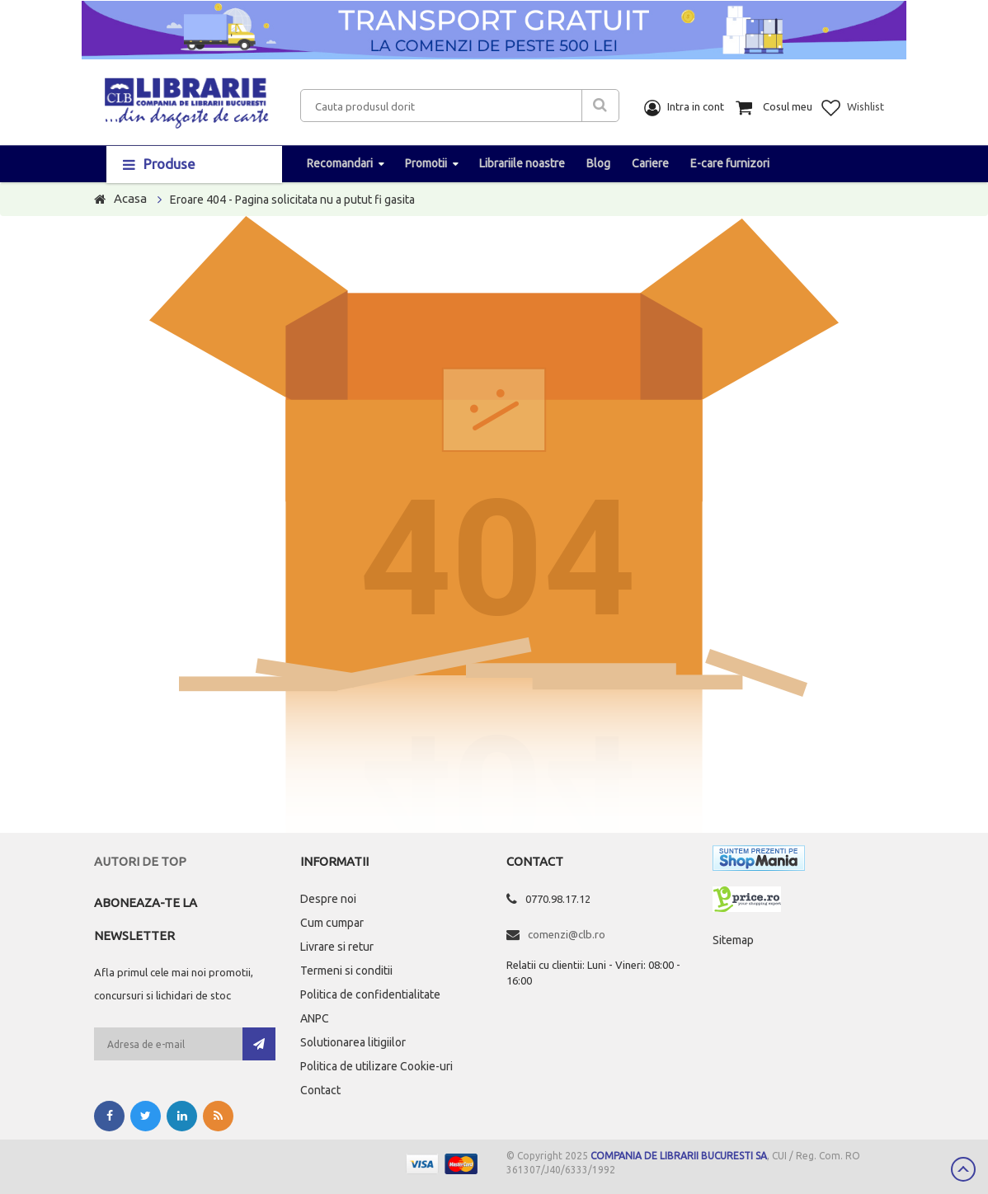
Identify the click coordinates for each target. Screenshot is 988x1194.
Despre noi (328, 898)
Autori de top (140, 861)
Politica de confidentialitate (370, 994)
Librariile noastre (522, 163)
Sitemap (733, 940)
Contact (320, 1090)
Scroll (963, 1169)
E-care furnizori (729, 163)
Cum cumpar (332, 922)
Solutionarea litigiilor (353, 1042)
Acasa (130, 198)
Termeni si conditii (346, 970)
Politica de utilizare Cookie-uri (376, 1066)
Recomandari (340, 163)
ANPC (314, 1018)
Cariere (650, 163)
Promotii (426, 163)
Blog (598, 163)
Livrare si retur (337, 946)
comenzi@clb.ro (566, 934)
